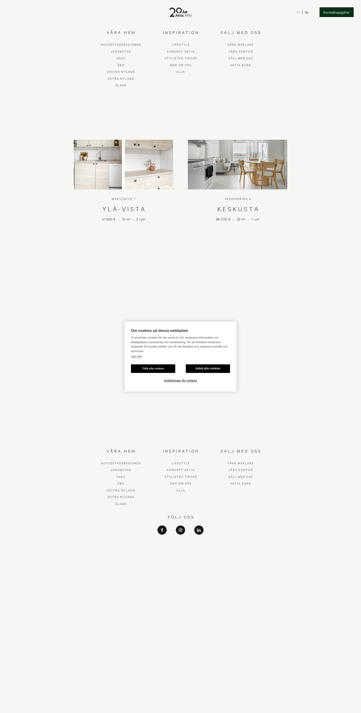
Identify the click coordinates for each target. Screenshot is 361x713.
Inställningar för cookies (180, 380)
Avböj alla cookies (207, 368)
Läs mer (136, 356)
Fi (298, 12)
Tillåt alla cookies (153, 368)
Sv (306, 12)
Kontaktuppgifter (336, 12)
